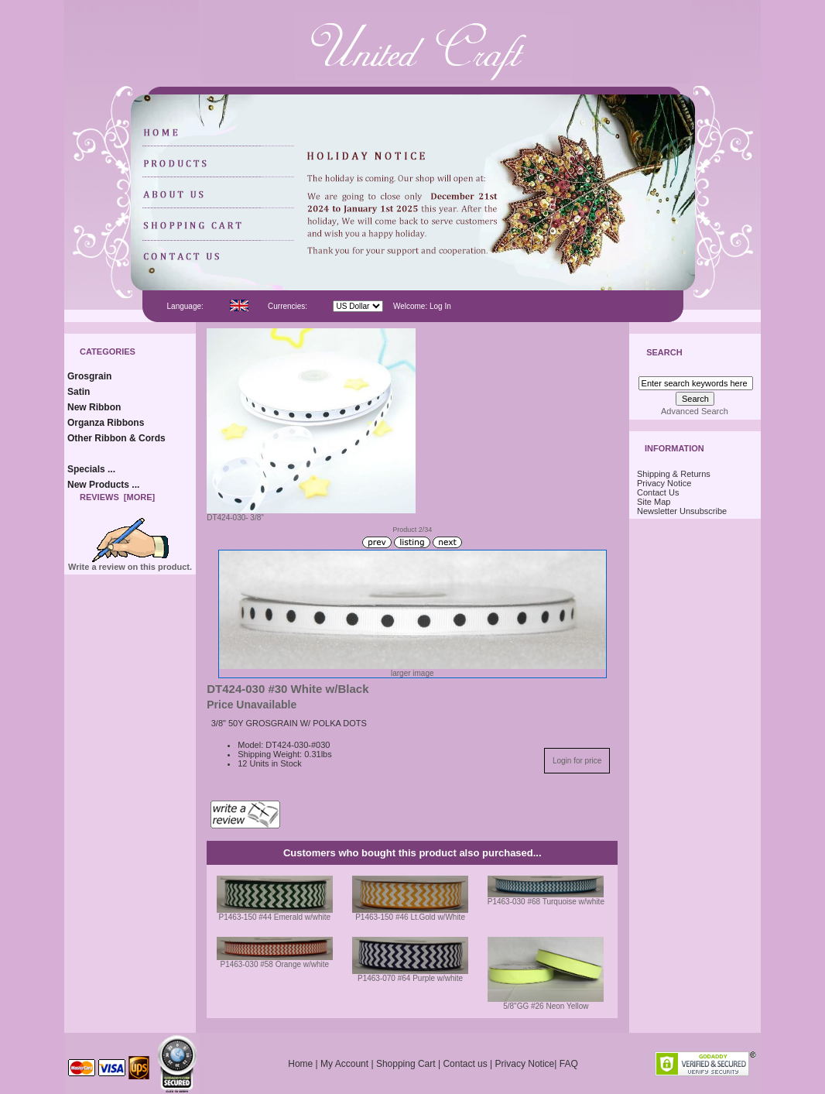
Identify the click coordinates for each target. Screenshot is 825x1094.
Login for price (577, 760)
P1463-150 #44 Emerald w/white (275, 917)
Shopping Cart (406, 1063)
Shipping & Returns (673, 473)
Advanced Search (694, 411)
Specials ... (91, 469)
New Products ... (103, 484)
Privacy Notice (664, 483)
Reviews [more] (117, 497)
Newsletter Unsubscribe (682, 511)
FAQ (569, 1063)
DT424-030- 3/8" (311, 514)
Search (664, 353)
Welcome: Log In (422, 306)
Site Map (653, 501)
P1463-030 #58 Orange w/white (275, 964)
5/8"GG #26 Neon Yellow (545, 1006)
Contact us (465, 1063)
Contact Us (658, 492)
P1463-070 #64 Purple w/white (410, 978)
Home (300, 1063)
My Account (344, 1063)
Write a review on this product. (130, 562)
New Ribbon (94, 407)
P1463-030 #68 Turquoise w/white (546, 901)
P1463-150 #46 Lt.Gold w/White (410, 917)
